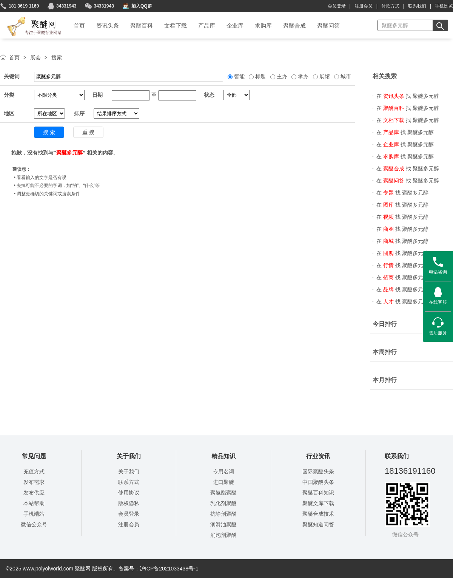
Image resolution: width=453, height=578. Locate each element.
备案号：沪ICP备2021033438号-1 (159, 569)
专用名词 (223, 471)
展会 (35, 57)
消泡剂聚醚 (223, 535)
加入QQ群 (141, 6)
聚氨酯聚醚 (223, 493)
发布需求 (34, 482)
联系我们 (417, 6)
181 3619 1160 (24, 6)
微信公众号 (34, 524)
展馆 (324, 76)
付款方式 (390, 6)
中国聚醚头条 (318, 482)
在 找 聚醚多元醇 (407, 96)
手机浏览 (444, 6)
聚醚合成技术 (318, 514)
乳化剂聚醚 (223, 503)
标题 (260, 76)
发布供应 (34, 493)
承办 (302, 76)
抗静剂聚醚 (223, 514)
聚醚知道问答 (318, 524)
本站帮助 (34, 503)
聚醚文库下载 (318, 503)
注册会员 (363, 6)
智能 (239, 76)
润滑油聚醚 (223, 524)
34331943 (66, 6)
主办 (281, 76)
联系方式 (128, 482)
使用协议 (128, 493)
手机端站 (34, 514)
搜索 (56, 57)
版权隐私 (128, 503)
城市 (345, 76)
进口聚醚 (223, 482)
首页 (14, 57)
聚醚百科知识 (318, 493)
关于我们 (128, 471)
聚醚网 (27, 17)
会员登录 (337, 6)
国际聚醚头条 (318, 471)
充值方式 (34, 471)
